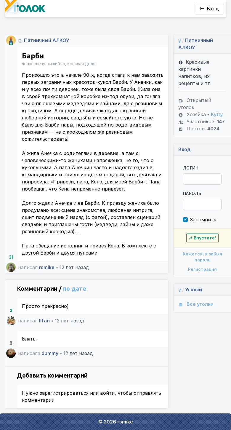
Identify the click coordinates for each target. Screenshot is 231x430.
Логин (191, 167)
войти (107, 393)
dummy (49, 353)
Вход (209, 9)
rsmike (46, 267)
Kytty (217, 114)
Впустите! (202, 237)
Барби (33, 56)
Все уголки (196, 304)
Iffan (44, 321)
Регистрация (202, 269)
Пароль (192, 193)
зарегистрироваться (64, 393)
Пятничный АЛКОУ (46, 40)
